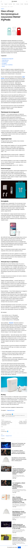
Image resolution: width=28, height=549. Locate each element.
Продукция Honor (9, 435)
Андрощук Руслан (11, 410)
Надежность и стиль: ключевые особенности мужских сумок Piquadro (18, 530)
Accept (19, 547)
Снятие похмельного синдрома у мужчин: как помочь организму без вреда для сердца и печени (18, 470)
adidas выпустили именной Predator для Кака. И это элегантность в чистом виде (18, 518)
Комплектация (5, 61)
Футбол (13, 490)
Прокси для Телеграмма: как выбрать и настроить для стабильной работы (18, 445)
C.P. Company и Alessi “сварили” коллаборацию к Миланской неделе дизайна (18, 452)
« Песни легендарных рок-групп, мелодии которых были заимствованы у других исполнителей (6, 423)
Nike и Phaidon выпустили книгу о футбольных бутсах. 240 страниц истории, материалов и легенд (18, 494)
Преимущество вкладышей (7, 58)
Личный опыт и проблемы (7, 64)
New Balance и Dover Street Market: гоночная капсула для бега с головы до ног (19, 459)
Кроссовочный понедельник (17, 503)
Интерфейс (4, 63)
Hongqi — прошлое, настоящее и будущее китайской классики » (23, 422)
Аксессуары (14, 526)
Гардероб (14, 479)
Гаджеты (11, 6)
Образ (8, 6)
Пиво (13, 466)
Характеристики (5, 60)
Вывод (3, 66)
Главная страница (4, 6)
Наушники (2, 435)
